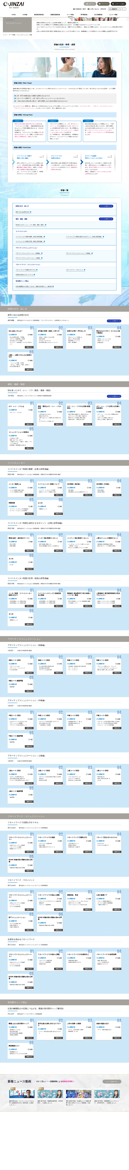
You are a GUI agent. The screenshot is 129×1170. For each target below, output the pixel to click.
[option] (22, 1108)
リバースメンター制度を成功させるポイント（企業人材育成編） (84, 248)
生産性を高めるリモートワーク (24, 286)
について (117, 9)
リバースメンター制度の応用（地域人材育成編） (29, 253)
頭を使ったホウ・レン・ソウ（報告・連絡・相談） (30, 237)
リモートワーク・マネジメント (74, 282)
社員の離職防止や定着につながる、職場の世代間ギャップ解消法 (34, 298)
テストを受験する (105, 218)
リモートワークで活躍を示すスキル (26, 282)
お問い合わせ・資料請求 (98, 9)
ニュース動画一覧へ (112, 1093)
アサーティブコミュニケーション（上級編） (28, 270)
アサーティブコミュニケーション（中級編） (78, 265)
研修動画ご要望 (81, 9)
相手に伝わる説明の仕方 (22, 224)
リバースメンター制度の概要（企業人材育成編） (29, 248)
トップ (5, 47)
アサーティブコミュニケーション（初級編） (28, 265)
